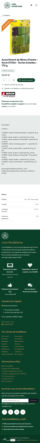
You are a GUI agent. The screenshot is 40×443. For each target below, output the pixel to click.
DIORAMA (6, 15)
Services (17, 344)
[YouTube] (16, 412)
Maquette (5, 341)
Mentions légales (7, 366)
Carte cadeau (19, 346)
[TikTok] (22, 412)
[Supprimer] (4, 80)
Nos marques (19, 354)
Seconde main (19, 349)
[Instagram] (10, 412)
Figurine (4, 344)
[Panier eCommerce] (31, 5)
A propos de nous (8, 379)
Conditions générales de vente (12, 371)
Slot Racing (5, 349)
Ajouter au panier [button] (26, 80)
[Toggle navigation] (36, 5)
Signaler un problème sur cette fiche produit (18, 88)
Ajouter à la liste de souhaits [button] (12, 85)
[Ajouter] (14, 80)
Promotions (19, 339)
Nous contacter (7, 381)
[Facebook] (4, 412)
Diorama (4, 339)
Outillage (5, 351)
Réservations (19, 341)
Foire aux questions (8, 376)
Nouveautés (19, 336)
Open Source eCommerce (29, 440)
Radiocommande (7, 354)
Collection (18, 351)
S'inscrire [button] (33, 400)
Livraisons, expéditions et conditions (14, 374)
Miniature (5, 346)
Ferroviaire (5, 336)
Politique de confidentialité (10, 368)
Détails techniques (8, 70)
